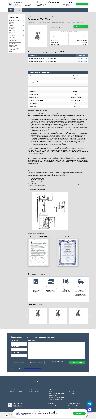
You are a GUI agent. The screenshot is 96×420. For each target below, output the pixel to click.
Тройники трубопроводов (35, 382)
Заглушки (12, 35)
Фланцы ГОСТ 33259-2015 (35, 388)
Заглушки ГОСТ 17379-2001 (35, 392)
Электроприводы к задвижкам (15, 39)
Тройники (12, 25)
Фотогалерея (47, 10)
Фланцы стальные (33, 386)
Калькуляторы (57, 10)
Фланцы (11, 34)
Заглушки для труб (33, 390)
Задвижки (12, 32)
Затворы (11, 28)
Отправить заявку (77, 363)
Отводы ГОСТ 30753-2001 (15, 386)
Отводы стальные (13, 382)
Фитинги (12, 37)
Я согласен (79, 413)
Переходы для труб (13, 390)
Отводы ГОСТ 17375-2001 (15, 384)
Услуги (26, 10)
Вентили (12, 30)
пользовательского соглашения (32, 368)
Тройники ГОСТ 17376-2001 (35, 384)
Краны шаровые (14, 20)
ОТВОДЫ (11, 22)
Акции (67, 10)
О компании (36, 10)
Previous (27, 315)
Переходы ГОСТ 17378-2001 (15, 392)
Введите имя (14, 341)
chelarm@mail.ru (66, 5)
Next (89, 315)
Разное (11, 51)
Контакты (84, 10)
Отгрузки (75, 10)
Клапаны (12, 27)
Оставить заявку (81, 27)
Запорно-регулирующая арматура (13, 45)
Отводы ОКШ (12, 388)
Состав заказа (32, 341)
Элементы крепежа (15, 42)
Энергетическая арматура (14, 48)
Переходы (12, 23)
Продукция (18, 10)
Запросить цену (83, 58)
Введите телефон (16, 347)
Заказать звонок (82, 4)
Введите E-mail (15, 353)
